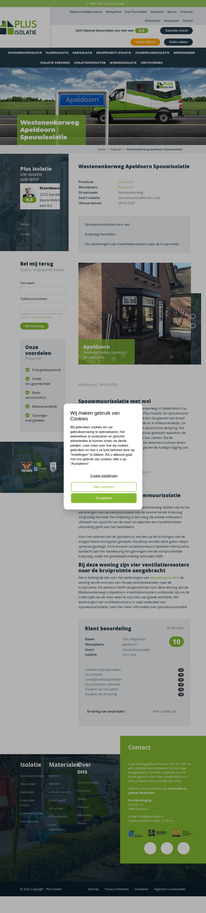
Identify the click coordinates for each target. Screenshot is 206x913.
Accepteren (104, 498)
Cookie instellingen (103, 476)
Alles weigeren (103, 487)
